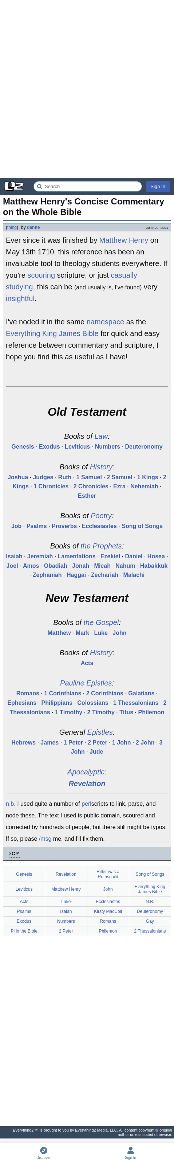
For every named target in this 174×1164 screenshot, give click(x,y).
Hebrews (23, 742)
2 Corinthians (104, 693)
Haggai (76, 575)
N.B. (150, 901)
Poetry (101, 516)
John (119, 633)
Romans (27, 693)
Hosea (156, 556)
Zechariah (105, 575)
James (49, 742)
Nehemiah (144, 486)
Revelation (86, 784)
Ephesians (21, 703)
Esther (87, 496)
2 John (145, 742)
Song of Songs (142, 526)
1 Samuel (89, 477)
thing (12, 227)
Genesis (22, 447)
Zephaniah (47, 575)
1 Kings (147, 477)
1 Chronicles (50, 486)
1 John (121, 742)
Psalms (37, 526)
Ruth (64, 477)
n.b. (11, 804)
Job (16, 526)
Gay (150, 921)
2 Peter (97, 742)
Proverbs (64, 526)
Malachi (134, 575)
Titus (126, 712)
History (101, 467)
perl (86, 804)
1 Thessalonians (136, 703)
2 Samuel (119, 477)
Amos (31, 566)
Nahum (125, 566)
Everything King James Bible (52, 333)
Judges (43, 477)
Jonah (80, 566)
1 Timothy (68, 712)
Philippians (56, 703)
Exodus (49, 447)
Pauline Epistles (86, 683)
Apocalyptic (85, 772)
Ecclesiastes (99, 526)
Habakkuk (154, 566)
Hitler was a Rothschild (107, 874)
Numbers (107, 447)
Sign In (158, 186)
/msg (45, 839)
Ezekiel (110, 556)
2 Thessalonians (150, 931)
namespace (105, 322)
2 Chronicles (91, 486)
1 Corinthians (62, 693)
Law (101, 436)
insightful (20, 298)
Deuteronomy (144, 447)
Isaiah (14, 556)
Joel (12, 566)
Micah (102, 566)
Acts (87, 663)
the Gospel (101, 622)
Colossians (92, 703)
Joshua (18, 477)
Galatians (141, 693)
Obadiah (55, 566)
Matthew (59, 633)
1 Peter (73, 742)
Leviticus (77, 447)
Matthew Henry (124, 240)
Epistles (100, 732)
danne (33, 227)
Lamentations (77, 556)
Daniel (134, 556)
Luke (101, 633)
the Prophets (101, 546)
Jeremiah (40, 556)
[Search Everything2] (87, 186)
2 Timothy (101, 712)
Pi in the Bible (24, 931)
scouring (41, 275)
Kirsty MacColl (108, 911)
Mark (82, 633)
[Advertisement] (87, 89)
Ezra (119, 486)
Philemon (151, 712)
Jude (96, 752)
